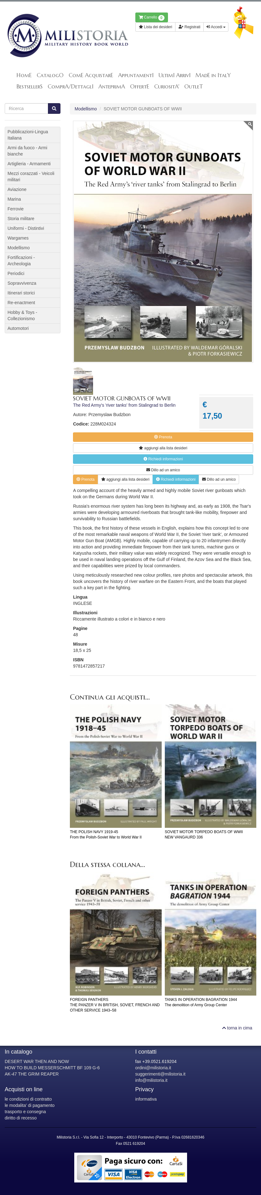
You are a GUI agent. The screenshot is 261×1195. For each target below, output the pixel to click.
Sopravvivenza (22, 283)
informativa (146, 1099)
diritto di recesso (21, 1117)
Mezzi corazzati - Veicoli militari (31, 176)
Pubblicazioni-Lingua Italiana (28, 134)
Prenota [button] (163, 437)
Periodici (16, 273)
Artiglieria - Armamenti (29, 163)
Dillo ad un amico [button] (163, 470)
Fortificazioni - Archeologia (21, 260)
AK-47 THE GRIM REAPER (32, 1073)
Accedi (216, 27)
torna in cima (237, 1027)
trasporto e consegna (25, 1111)
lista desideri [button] (163, 448)
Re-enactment (21, 302)
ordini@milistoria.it (153, 1067)
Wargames (18, 238)
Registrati (189, 27)
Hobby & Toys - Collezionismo (22, 315)
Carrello (152, 18)
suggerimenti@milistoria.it (160, 1073)
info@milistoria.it (151, 1080)
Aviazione (17, 189)
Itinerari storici (21, 292)
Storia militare (21, 218)
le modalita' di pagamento (30, 1105)
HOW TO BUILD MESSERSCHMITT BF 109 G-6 (52, 1067)
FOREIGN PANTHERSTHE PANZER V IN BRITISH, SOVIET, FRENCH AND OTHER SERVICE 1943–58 (114, 1005)
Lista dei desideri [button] (155, 27)
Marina (14, 199)
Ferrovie (15, 208)
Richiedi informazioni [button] (163, 459)
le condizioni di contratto (28, 1099)
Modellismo (86, 108)
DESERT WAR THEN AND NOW (37, 1061)
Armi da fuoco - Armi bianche (27, 150)
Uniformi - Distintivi (26, 228)
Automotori (18, 328)
